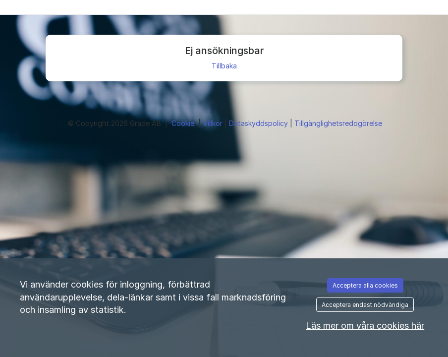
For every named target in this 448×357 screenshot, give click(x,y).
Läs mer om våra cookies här (365, 325)
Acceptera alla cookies (365, 285)
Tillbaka (224, 65)
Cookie (183, 123)
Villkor (213, 123)
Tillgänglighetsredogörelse (338, 123)
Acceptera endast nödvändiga (365, 304)
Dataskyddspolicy (259, 123)
